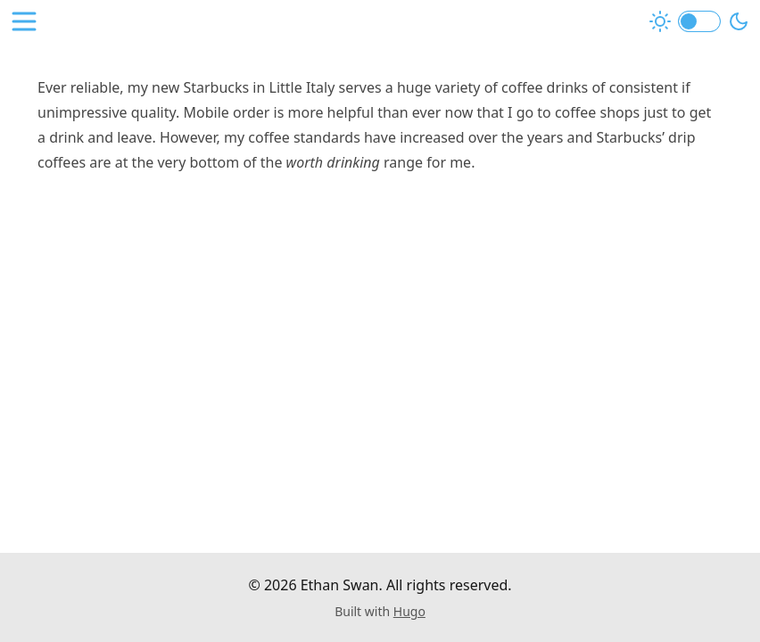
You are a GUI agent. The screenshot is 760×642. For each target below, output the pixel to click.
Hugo (409, 611)
